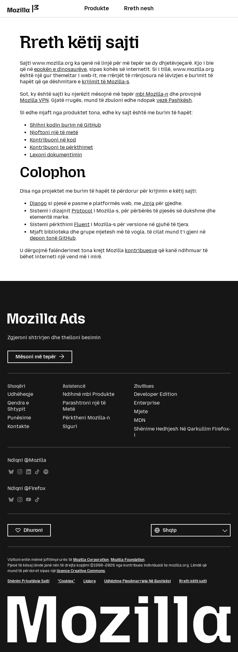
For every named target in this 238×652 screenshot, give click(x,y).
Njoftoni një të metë (54, 132)
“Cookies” (66, 581)
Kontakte (18, 426)
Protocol (82, 211)
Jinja (148, 203)
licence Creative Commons (81, 571)
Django (38, 203)
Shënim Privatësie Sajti (28, 581)
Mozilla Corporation (91, 560)
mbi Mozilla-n (151, 94)
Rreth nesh (139, 8)
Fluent (82, 224)
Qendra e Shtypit (18, 406)
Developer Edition (155, 394)
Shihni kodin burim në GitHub (65, 125)
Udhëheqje (20, 394)
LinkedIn (28, 472)
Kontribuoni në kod (53, 140)
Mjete (141, 411)
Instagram (20, 472)
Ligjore (89, 581)
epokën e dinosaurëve (60, 69)
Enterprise (147, 403)
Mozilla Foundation (127, 560)
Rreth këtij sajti (193, 581)
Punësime (19, 418)
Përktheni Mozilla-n (86, 418)
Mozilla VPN (34, 100)
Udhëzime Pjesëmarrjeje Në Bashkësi (137, 581)
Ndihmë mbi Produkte (88, 394)
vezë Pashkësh (174, 100)
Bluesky (11, 472)
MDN (139, 420)
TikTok (37, 472)
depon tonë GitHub (53, 238)
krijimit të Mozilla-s (105, 82)
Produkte (96, 8)
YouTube (28, 500)
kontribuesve (141, 250)
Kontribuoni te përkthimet (61, 147)
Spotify (46, 472)
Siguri (70, 426)
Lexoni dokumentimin (56, 155)
